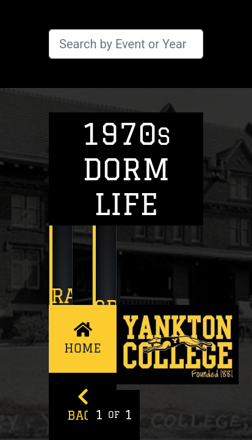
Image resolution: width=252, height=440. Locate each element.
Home (82, 337)
